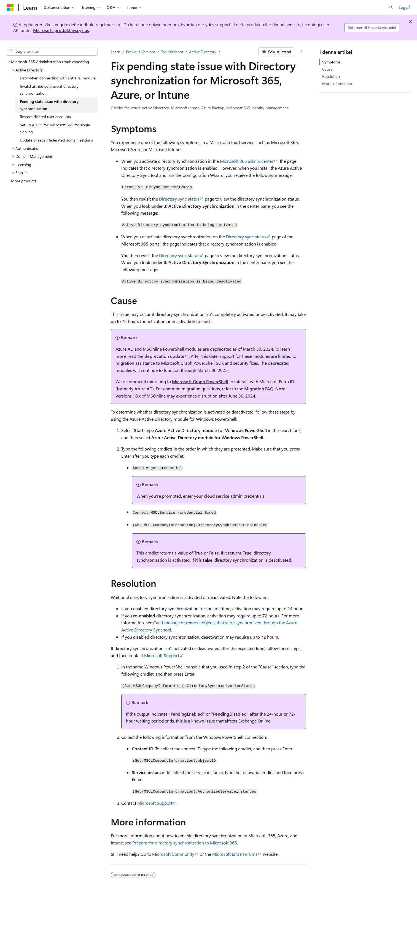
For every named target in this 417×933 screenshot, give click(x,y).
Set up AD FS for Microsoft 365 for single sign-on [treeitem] (55, 128)
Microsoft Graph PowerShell (200, 381)
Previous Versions (140, 51)
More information (337, 83)
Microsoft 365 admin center (246, 161)
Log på (404, 7)
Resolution (331, 76)
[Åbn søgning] (391, 7)
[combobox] (52, 51)
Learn (115, 51)
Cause (327, 69)
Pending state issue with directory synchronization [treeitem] (49, 105)
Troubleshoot (172, 51)
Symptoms (331, 62)
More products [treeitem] (23, 180)
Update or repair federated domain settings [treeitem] (56, 140)
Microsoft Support (161, 655)
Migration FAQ (258, 388)
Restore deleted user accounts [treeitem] (45, 116)
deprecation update (164, 356)
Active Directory (202, 51)
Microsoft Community (173, 854)
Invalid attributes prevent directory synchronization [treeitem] (49, 90)
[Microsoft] (10, 7)
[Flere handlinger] (301, 51)
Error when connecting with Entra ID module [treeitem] (57, 78)
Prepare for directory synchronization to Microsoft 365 (184, 843)
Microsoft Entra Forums (234, 854)
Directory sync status (179, 199)
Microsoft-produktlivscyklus (61, 30)
